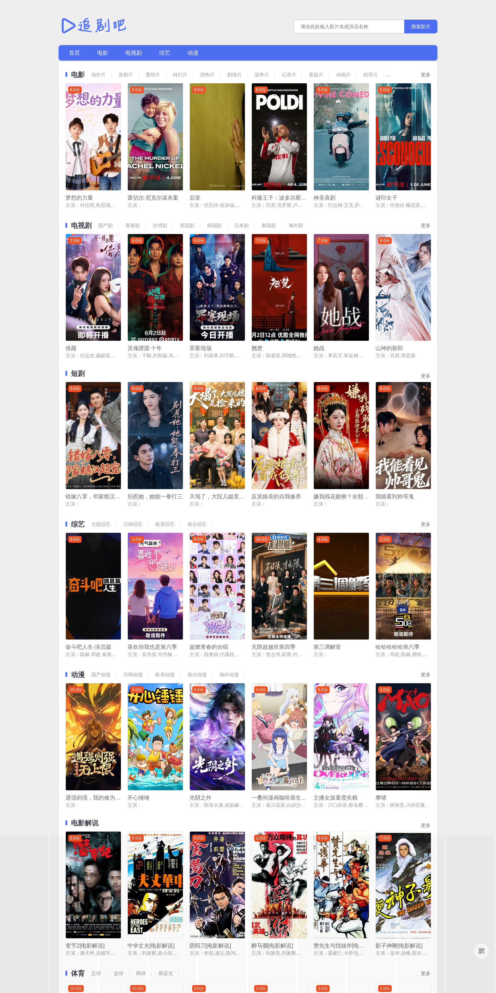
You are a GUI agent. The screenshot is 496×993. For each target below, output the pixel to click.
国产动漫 (101, 550)
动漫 (192, 53)
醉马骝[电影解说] (272, 759)
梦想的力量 (79, 166)
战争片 (262, 74)
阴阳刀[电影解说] (210, 759)
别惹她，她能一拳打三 (155, 403)
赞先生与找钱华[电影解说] (341, 759)
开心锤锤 (138, 642)
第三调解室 (327, 522)
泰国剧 (268, 194)
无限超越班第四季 (273, 522)
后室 (194, 166)
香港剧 (132, 194)
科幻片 (180, 74)
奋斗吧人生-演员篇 (88, 522)
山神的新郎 (389, 286)
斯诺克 (165, 786)
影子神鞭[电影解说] (399, 759)
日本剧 (241, 194)
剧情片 (234, 74)
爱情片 (153, 74)
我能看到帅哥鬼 (394, 403)
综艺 (164, 53)
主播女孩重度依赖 (335, 642)
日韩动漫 (133, 550)
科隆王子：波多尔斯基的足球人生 (279, 166)
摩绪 (380, 642)
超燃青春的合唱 (208, 522)
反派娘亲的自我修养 (276, 403)
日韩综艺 (133, 430)
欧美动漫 (165, 550)
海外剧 (296, 194)
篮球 (118, 786)
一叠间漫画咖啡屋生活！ (279, 642)
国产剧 (105, 194)
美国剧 (187, 194)
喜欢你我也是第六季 (152, 522)
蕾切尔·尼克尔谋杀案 (152, 166)
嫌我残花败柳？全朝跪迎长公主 (341, 403)
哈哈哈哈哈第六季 (397, 522)
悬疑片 (316, 74)
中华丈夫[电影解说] (151, 759)
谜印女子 (386, 166)
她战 (318, 286)
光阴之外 (200, 642)
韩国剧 (214, 194)
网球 (141, 786)
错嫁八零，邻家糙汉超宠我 (93, 403)
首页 (74, 53)
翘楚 (256, 286)
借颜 (70, 286)
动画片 (343, 74)
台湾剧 (160, 194)
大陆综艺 (101, 430)
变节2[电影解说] (85, 759)
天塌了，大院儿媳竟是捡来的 (217, 403)
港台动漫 (197, 550)
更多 (426, 74)
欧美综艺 (165, 430)
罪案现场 (200, 286)
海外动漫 (229, 550)
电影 (102, 53)
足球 (96, 786)
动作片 (98, 74)
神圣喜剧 (324, 166)
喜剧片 (125, 74)
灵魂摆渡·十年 (144, 286)
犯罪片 (370, 74)
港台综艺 (197, 430)
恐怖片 (207, 74)
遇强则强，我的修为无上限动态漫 (93, 642)
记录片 (289, 74)
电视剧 (133, 53)
